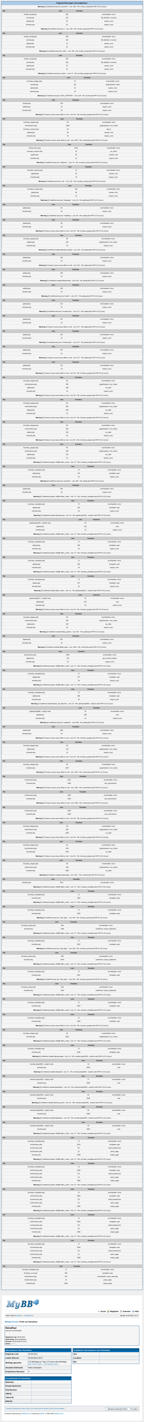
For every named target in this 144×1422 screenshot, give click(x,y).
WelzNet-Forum (11, 1322)
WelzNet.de (17, 1408)
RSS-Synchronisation (57, 1408)
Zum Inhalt (34, 1408)
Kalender (125, 1311)
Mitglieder (113, 1311)
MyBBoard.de (26, 1413)
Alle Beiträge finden (51, 1364)
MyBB (42, 1413)
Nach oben (25, 1408)
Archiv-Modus (44, 1408)
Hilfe (135, 1311)
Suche (101, 1311)
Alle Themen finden (35, 1364)
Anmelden (18, 1315)
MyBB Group (58, 1413)
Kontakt (8, 1408)
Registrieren (28, 1315)
